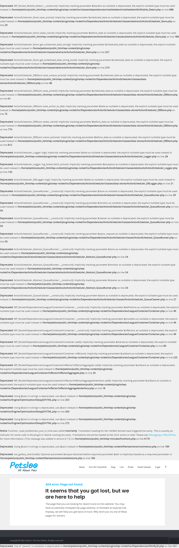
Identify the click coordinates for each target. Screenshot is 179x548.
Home (82, 467)
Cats (122, 467)
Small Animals (144, 467)
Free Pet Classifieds (98, 467)
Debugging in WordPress (162, 434)
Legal (157, 467)
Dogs (113, 467)
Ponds (130, 467)
